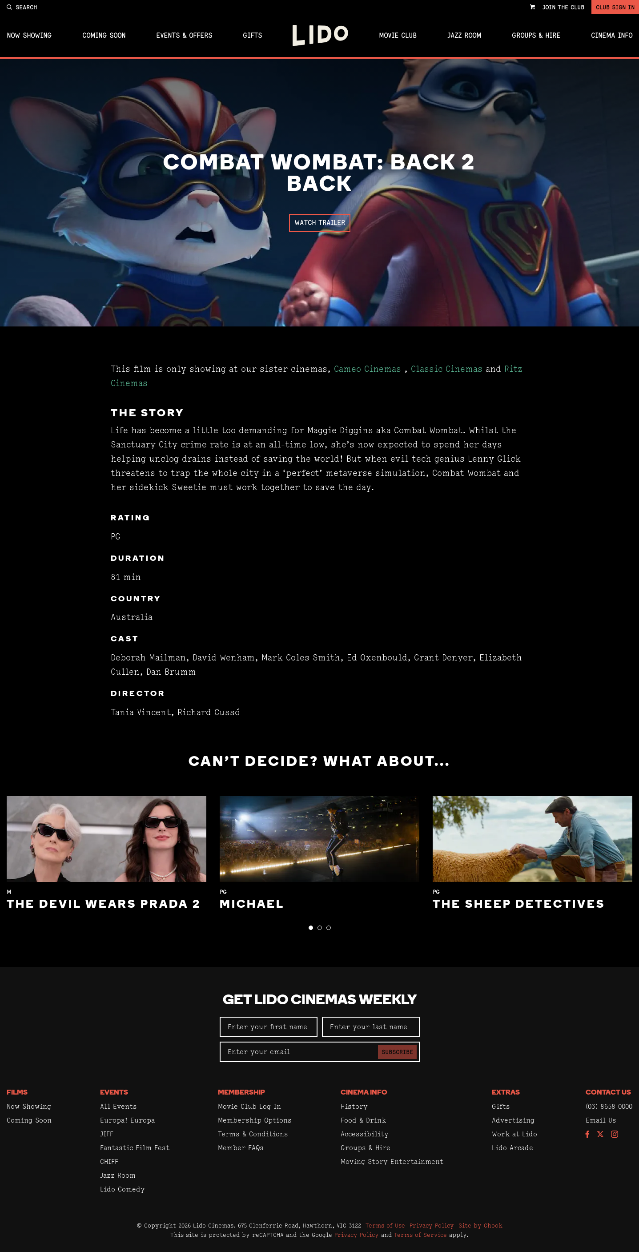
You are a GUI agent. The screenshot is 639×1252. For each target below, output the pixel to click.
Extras (506, 1092)
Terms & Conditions (253, 1134)
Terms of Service (420, 1234)
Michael (252, 905)
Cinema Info (611, 35)
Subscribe (397, 1051)
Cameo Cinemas (367, 369)
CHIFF (109, 1161)
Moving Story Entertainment (392, 1161)
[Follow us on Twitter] (600, 1135)
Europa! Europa (127, 1120)
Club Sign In (615, 7)
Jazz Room (464, 35)
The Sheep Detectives (519, 905)
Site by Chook (480, 1225)
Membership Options (255, 1120)
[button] (311, 928)
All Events (118, 1106)
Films (17, 1092)
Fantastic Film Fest (134, 1147)
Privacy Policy (432, 1225)
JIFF (106, 1134)
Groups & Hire (536, 35)
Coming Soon (103, 35)
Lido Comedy (122, 1189)
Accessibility (365, 1134)
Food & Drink (363, 1120)
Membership (241, 1092)
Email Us (601, 1120)
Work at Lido (514, 1134)
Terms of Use (385, 1225)
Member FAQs (241, 1147)
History (354, 1106)
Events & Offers (184, 35)
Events (114, 1092)
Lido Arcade (512, 1147)
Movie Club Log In (249, 1106)
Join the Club (563, 7)
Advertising (513, 1120)
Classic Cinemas (446, 369)
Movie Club (398, 35)
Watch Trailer (319, 222)
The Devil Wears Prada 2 (104, 905)
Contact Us (608, 1092)
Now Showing (29, 35)
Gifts (252, 35)
